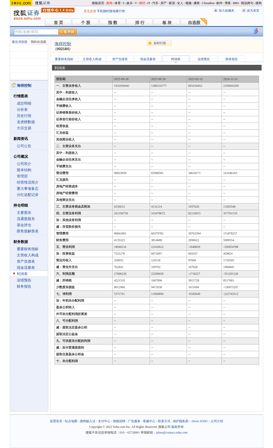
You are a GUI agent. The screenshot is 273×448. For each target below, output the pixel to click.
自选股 (194, 22)
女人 (180, 3)
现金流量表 (26, 268)
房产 (164, 3)
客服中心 (149, 421)
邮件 (219, 3)
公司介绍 (217, 421)
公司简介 (24, 164)
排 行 (140, 22)
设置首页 (56, 421)
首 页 (58, 22)
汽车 (155, 3)
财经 (142, 3)
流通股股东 (26, 219)
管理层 (22, 176)
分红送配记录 (28, 195)
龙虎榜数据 (26, 122)
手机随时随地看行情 (111, 11)
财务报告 (24, 286)
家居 (172, 3)
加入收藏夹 (226, 10)
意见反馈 (90, 11)
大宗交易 (24, 128)
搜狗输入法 (87, 421)
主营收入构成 (28, 255)
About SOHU (199, 421)
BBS (236, 3)
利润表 (22, 274)
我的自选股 (38, 42)
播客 (197, 3)
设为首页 (253, 10)
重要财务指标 (28, 249)
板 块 (167, 22)
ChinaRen (208, 3)
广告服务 (134, 421)
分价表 (22, 110)
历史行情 (24, 116)
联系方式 (164, 421)
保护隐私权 (180, 421)
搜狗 (258, 3)
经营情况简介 (28, 182)
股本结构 (24, 170)
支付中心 (104, 421)
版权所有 (177, 427)
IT (148, 3)
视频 (188, 3)
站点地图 (71, 421)
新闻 (109, 3)
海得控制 (63, 44)
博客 (228, 3)
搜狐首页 (98, 3)
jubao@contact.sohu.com (172, 432)
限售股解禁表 (28, 231)
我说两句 (247, 3)
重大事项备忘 (28, 189)
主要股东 (24, 213)
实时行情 (160, 43)
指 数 (112, 22)
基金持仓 (24, 225)
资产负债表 (26, 261)
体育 (118, 3)
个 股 (85, 22)
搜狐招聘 (119, 421)
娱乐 (129, 3)
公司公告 (24, 146)
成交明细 (24, 103)
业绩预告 (24, 280)
